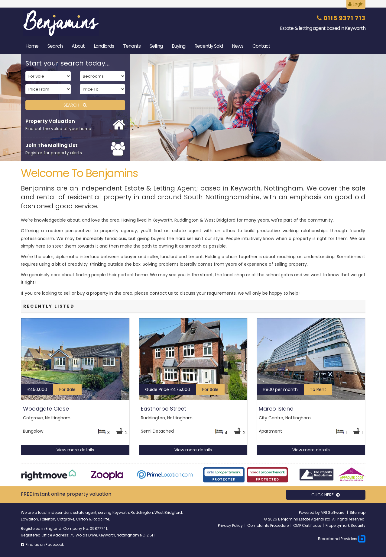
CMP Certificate (307, 525)
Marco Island (276, 408)
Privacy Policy (230, 525)
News (237, 46)
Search (55, 46)
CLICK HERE (325, 495)
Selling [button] (156, 46)
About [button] (78, 46)
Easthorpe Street (163, 408)
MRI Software (333, 512)
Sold (208, 46)
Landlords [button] (104, 46)
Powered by (310, 512)
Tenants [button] (132, 46)
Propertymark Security (345, 525)
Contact (261, 46)
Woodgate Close (46, 408)
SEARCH (75, 105)
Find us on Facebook (42, 544)
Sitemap (357, 512)
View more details (75, 450)
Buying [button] (178, 46)
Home (31, 46)
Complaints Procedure (268, 525)
